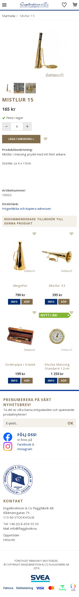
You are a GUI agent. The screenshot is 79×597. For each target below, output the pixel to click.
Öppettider (11, 535)
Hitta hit (9, 540)
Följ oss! (27, 434)
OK (70, 423)
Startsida (8, 16)
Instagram (25, 449)
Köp (27, 302)
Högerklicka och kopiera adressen (26, 208)
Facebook (24, 444)
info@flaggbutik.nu (23, 528)
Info (14, 302)
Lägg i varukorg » (21, 139)
